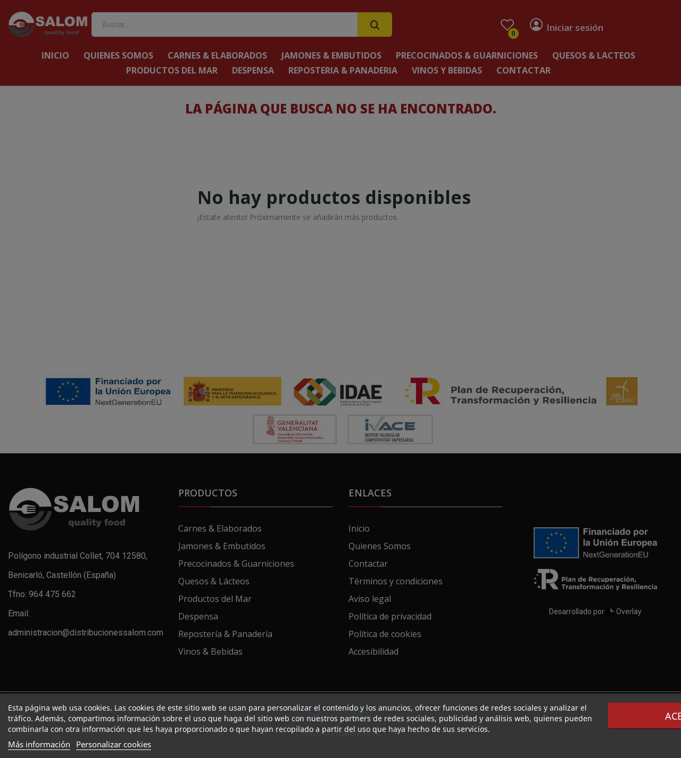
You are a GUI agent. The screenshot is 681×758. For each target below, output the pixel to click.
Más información (39, 744)
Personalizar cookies (113, 744)
